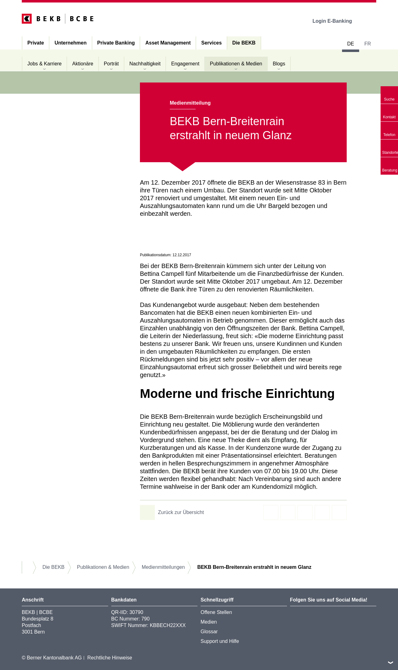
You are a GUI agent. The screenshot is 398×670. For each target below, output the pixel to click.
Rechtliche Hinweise (109, 657)
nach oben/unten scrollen (390, 662)
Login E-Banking (336, 21)
